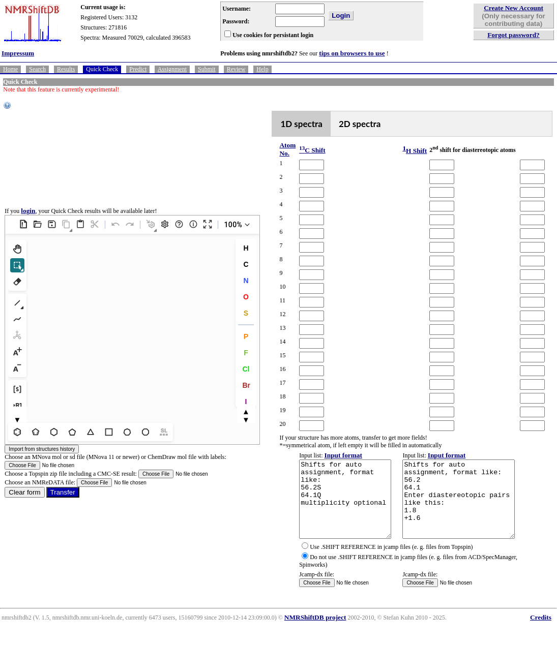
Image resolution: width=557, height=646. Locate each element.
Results (66, 69)
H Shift (406, 151)
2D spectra (350, 123)
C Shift (301, 150)
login (28, 218)
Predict (137, 69)
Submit (207, 69)
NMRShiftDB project (315, 632)
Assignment (172, 69)
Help (262, 69)
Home (10, 69)
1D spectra (292, 123)
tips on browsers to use (352, 53)
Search (37, 69)
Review (236, 69)
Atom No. (278, 149)
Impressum (18, 53)
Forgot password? (513, 35)
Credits (540, 632)
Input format (332, 455)
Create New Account (513, 8)
